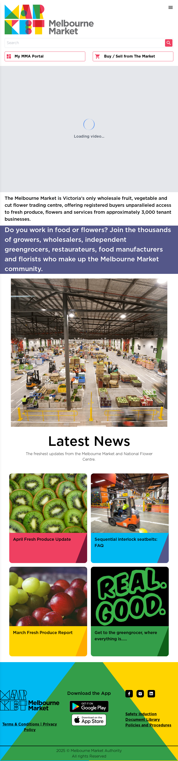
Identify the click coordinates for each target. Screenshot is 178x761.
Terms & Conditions (20, 724)
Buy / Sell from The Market (125, 56)
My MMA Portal (25, 56)
